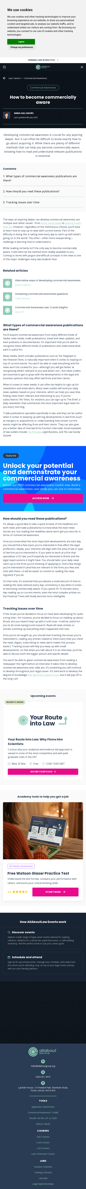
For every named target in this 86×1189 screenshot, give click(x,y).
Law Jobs (43, 1178)
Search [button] (4, 67)
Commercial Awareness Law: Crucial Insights (41, 307)
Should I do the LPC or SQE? (43, 1118)
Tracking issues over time (22, 202)
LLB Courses (43, 1148)
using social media (51, 223)
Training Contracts (43, 1172)
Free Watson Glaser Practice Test (38, 873)
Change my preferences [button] (21, 47)
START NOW (55, 892)
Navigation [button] (81, 67)
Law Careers (14, 78)
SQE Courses (43, 1136)
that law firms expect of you (43, 675)
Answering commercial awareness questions (41, 294)
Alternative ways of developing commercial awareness (47, 280)
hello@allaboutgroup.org (43, 1066)
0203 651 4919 (43, 1076)
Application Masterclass (43, 1106)
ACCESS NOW (43, 498)
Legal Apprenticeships (43, 1183)
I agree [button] (21, 41)
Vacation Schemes (43, 1166)
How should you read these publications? (32, 191)
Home (4, 78)
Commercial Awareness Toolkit (43, 1112)
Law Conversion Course (43, 1153)
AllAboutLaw (43, 67)
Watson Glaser (43, 1123)
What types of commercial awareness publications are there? (40, 178)
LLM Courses (43, 1142)
